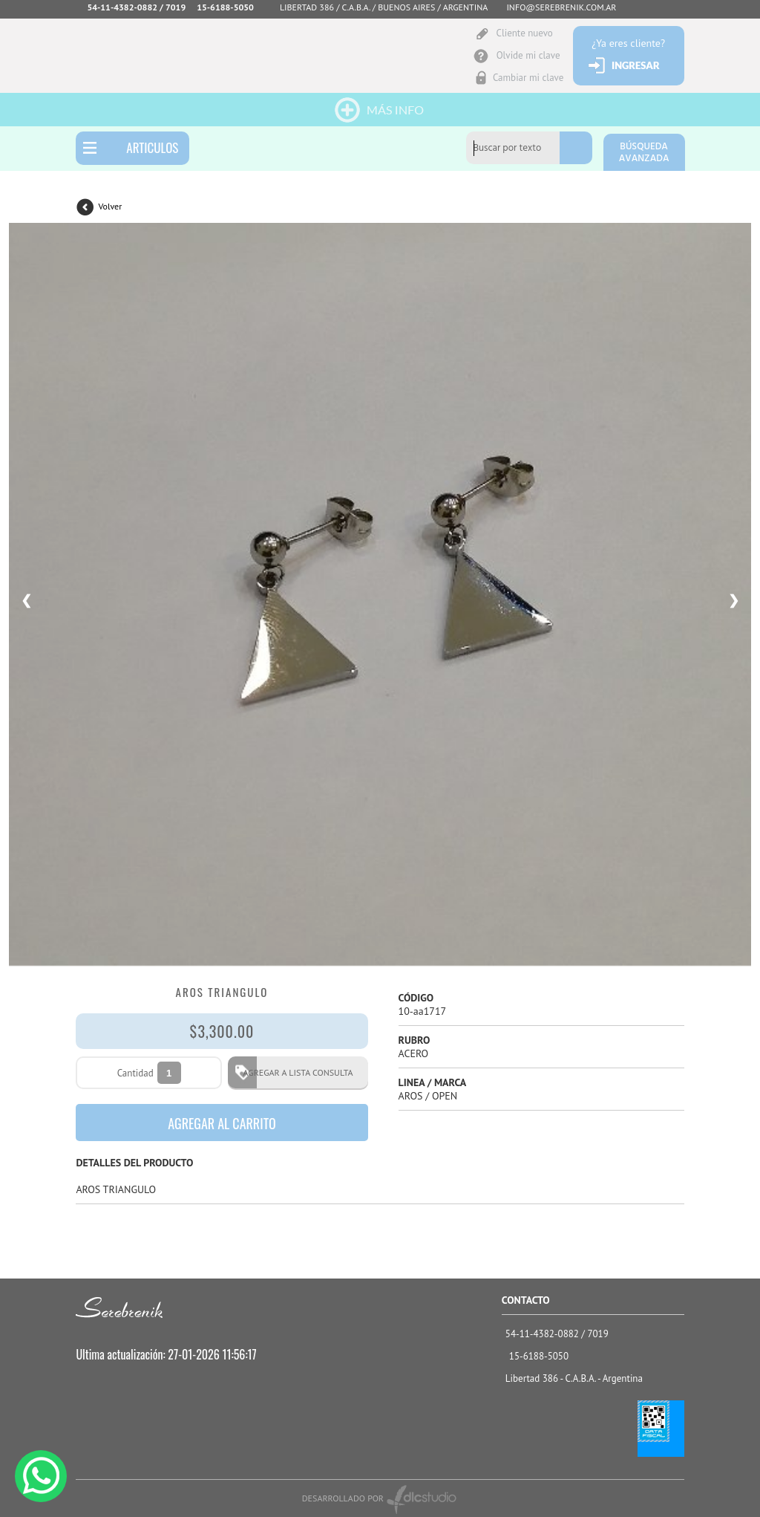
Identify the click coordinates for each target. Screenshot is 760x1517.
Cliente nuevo (524, 33)
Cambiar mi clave (528, 77)
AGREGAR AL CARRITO (222, 1123)
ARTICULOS (152, 147)
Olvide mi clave (528, 55)
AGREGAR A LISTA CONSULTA (293, 1072)
